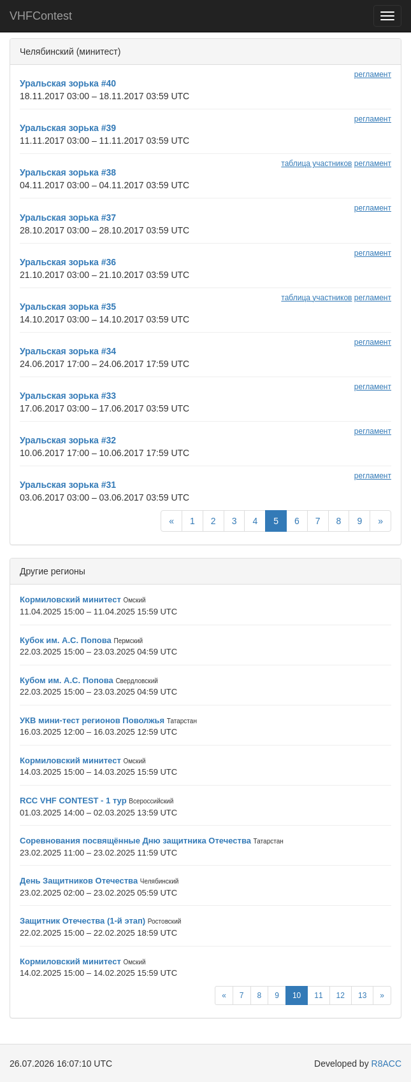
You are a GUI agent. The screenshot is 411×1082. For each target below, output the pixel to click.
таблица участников (316, 163)
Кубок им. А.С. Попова (66, 640)
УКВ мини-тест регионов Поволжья (92, 720)
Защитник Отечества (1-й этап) (82, 921)
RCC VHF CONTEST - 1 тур (73, 800)
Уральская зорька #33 (68, 396)
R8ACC (386, 1063)
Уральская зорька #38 (68, 172)
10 (296, 995)
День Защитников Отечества (79, 880)
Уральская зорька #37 (68, 217)
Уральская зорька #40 (68, 83)
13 (362, 995)
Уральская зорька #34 (68, 351)
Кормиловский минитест (70, 599)
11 (318, 995)
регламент (372, 74)
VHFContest (41, 16)
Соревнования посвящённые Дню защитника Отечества (135, 840)
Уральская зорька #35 (68, 307)
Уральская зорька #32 (68, 440)
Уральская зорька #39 (68, 128)
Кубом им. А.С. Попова (66, 680)
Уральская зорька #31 (68, 485)
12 (340, 995)
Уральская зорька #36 (68, 262)
